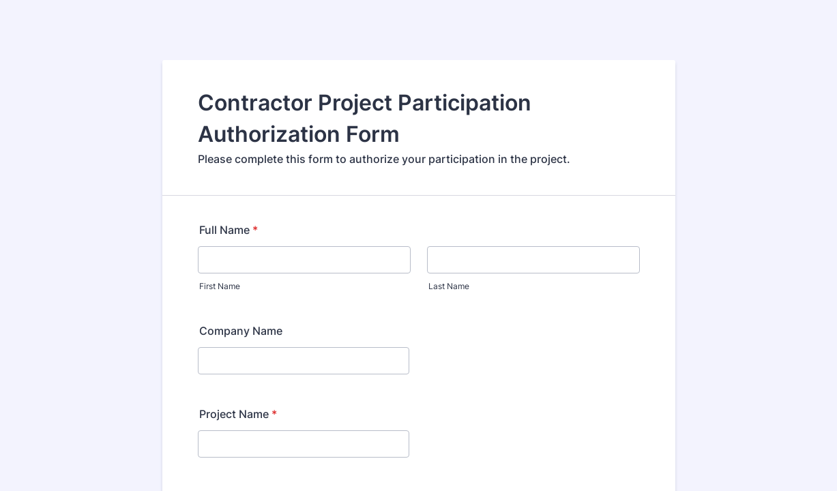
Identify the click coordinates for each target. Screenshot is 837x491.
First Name (219, 286)
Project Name (238, 414)
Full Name (228, 230)
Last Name (448, 286)
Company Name (240, 331)
